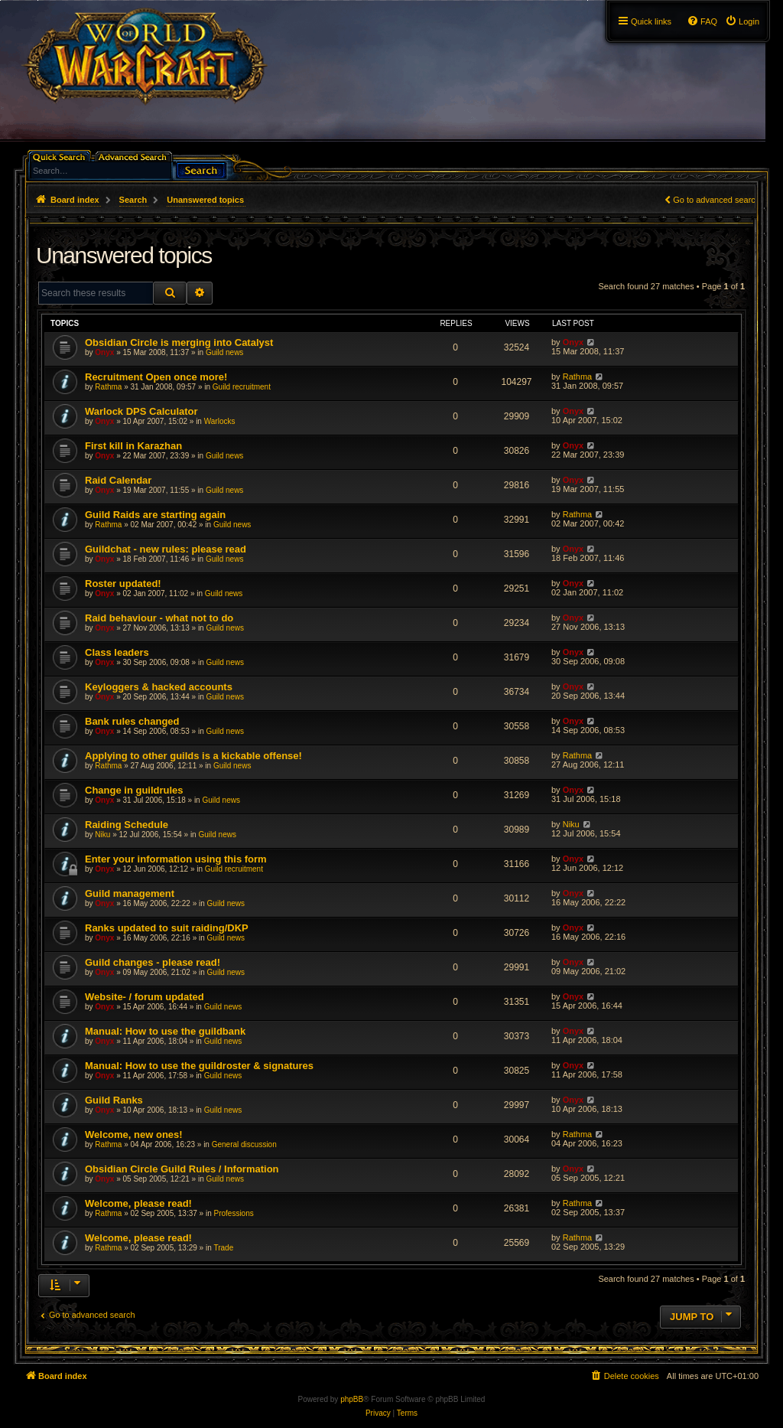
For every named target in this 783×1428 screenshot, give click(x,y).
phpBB (351, 1399)
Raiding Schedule (126, 824)
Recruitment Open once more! (156, 377)
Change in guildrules (134, 790)
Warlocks (220, 421)
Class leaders (117, 652)
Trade (223, 1248)
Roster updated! (123, 583)
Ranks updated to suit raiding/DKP (167, 928)
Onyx (104, 352)
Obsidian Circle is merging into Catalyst (179, 342)
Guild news (224, 352)
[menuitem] (742, 21)
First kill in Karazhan (133, 446)
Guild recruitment (242, 387)
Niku (102, 834)
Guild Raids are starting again (155, 514)
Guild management (129, 893)
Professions (233, 1213)
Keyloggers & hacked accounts (158, 687)
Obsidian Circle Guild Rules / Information (182, 1169)
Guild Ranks (114, 1100)
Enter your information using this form (176, 859)
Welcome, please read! (138, 1203)
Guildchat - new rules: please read (165, 549)
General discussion (244, 1144)
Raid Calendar (118, 480)
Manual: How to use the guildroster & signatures (199, 1065)
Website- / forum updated (144, 997)
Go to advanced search (716, 199)
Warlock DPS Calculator (141, 411)
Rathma (108, 387)
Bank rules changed (132, 721)
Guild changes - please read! (152, 962)
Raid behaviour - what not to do (159, 618)
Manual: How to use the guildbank (165, 1031)
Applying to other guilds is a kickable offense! (193, 755)
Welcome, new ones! (134, 1134)
